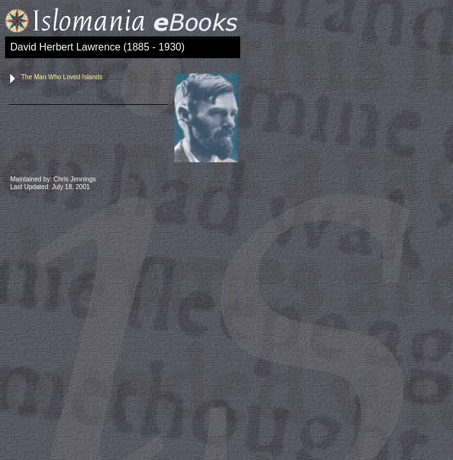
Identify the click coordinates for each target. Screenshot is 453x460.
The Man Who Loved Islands (61, 76)
